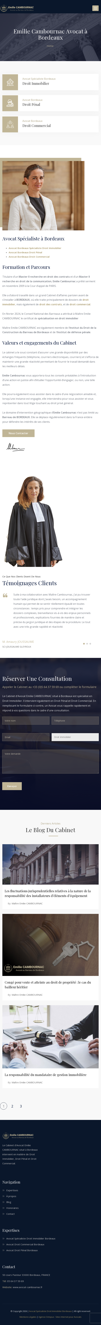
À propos (11, 1196)
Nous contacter (18, 433)
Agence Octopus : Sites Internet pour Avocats (60, 1316)
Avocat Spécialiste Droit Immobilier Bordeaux (30, 1238)
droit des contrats (50, 304)
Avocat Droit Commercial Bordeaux (25, 1244)
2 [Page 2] (12, 1106)
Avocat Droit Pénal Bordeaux (22, 1250)
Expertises (12, 1190)
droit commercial (80, 304)
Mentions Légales (28, 1316)
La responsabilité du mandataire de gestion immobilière (45, 1075)
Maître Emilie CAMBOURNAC (27, 903)
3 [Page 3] (21, 1106)
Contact (10, 1213)
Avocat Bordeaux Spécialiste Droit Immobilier (35, 248)
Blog (8, 1202)
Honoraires (12, 1207)
